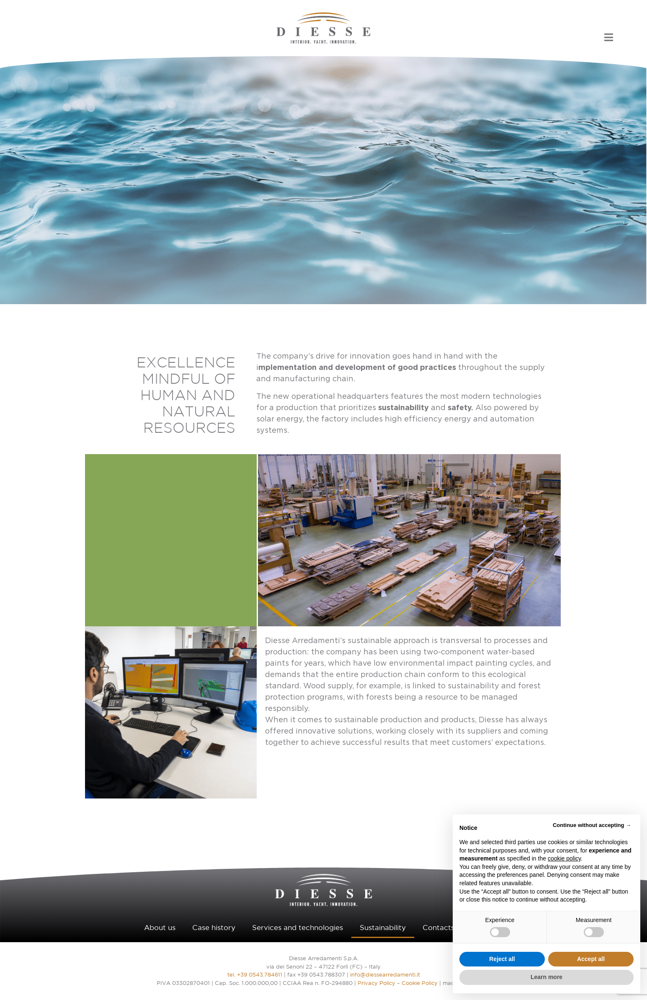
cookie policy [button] (564, 858)
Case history (213, 928)
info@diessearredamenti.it (385, 975)
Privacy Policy (376, 983)
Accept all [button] (591, 959)
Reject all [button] (502, 959)
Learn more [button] (546, 977)
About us (159, 928)
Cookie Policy (420, 983)
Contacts (438, 928)
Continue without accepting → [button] (592, 825)
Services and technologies (297, 928)
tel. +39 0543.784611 (254, 975)
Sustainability (383, 928)
